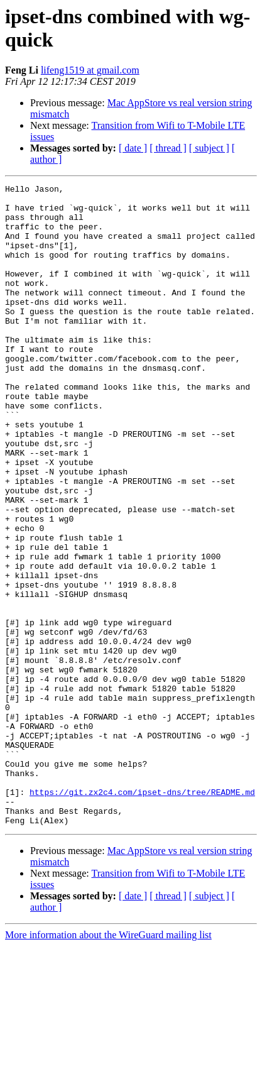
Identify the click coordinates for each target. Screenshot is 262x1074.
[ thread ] (168, 148)
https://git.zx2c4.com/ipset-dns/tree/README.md (142, 914)
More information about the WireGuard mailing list (108, 1063)
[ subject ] (209, 148)
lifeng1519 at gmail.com (90, 70)
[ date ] (133, 148)
